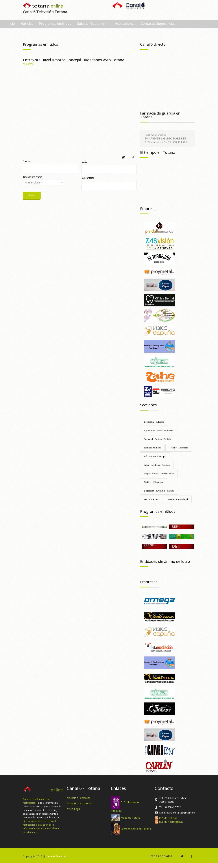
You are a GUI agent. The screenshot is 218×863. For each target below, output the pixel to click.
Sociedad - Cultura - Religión (158, 439)
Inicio (10, 23)
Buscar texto (88, 177)
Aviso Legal (73, 809)
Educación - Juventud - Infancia (159, 490)
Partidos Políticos (152, 447)
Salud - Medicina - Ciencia (157, 464)
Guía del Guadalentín (93, 23)
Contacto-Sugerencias (158, 23)
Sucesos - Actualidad (178, 499)
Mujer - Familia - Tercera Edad (159, 473)
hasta (84, 162)
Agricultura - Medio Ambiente (158, 430)
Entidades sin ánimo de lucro (165, 561)
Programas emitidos (55, 23)
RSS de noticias (166, 818)
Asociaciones (125, 23)
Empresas (148, 208)
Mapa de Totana (131, 817)
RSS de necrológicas (169, 821)
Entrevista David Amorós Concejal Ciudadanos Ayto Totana (73, 59)
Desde (26, 161)
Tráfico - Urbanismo (153, 482)
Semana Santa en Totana (136, 829)
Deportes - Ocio (151, 499)
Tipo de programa (32, 177)
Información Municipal (155, 456)
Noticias (26, 23)
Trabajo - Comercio (178, 447)
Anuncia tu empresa (78, 798)
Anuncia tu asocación (79, 803)
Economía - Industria (154, 421)
